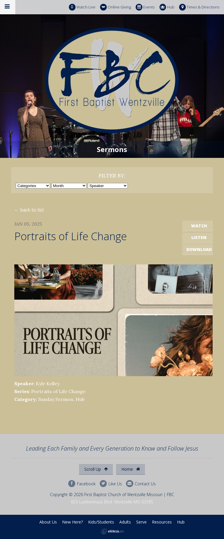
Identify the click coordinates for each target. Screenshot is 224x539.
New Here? (72, 522)
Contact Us (141, 483)
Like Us (111, 483)
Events (145, 7)
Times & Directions (199, 7)
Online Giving (115, 7)
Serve (141, 522)
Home (130, 469)
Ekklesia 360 (112, 531)
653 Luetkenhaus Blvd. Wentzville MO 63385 (112, 502)
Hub (167, 7)
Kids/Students (101, 522)
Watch (199, 225)
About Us (48, 522)
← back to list (29, 210)
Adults (125, 522)
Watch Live (82, 7)
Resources (162, 522)
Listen (198, 237)
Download (199, 249)
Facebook (82, 483)
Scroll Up (96, 469)
